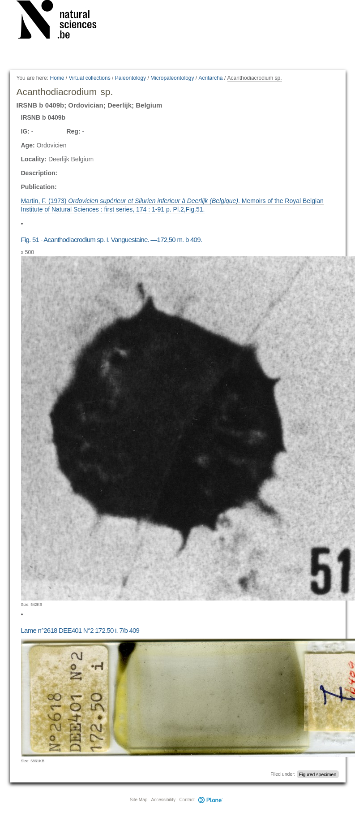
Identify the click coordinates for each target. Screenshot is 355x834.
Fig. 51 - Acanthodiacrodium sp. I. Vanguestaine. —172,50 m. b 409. (111, 239)
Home (57, 78)
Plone (211, 799)
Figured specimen (317, 774)
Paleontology (130, 78)
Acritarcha (211, 78)
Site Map (138, 799)
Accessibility (163, 799)
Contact (186, 799)
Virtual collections (90, 78)
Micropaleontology (172, 78)
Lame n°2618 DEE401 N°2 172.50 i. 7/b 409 (80, 630)
